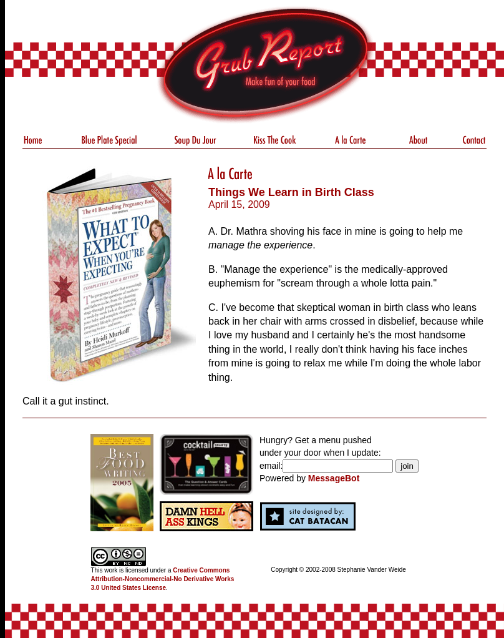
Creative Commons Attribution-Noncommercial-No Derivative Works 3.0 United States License (163, 579)
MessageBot (333, 478)
